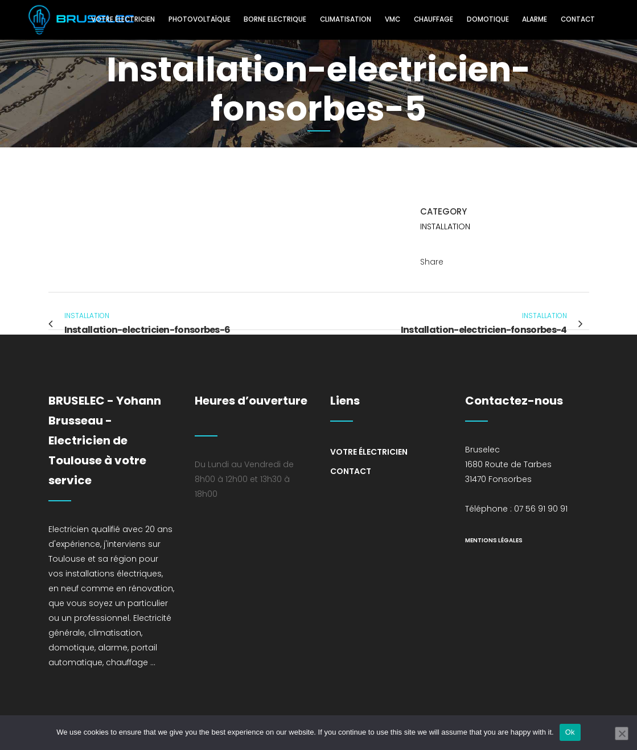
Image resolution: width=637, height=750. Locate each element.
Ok (570, 732)
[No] (621, 733)
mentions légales (494, 540)
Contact (350, 471)
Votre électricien (369, 452)
